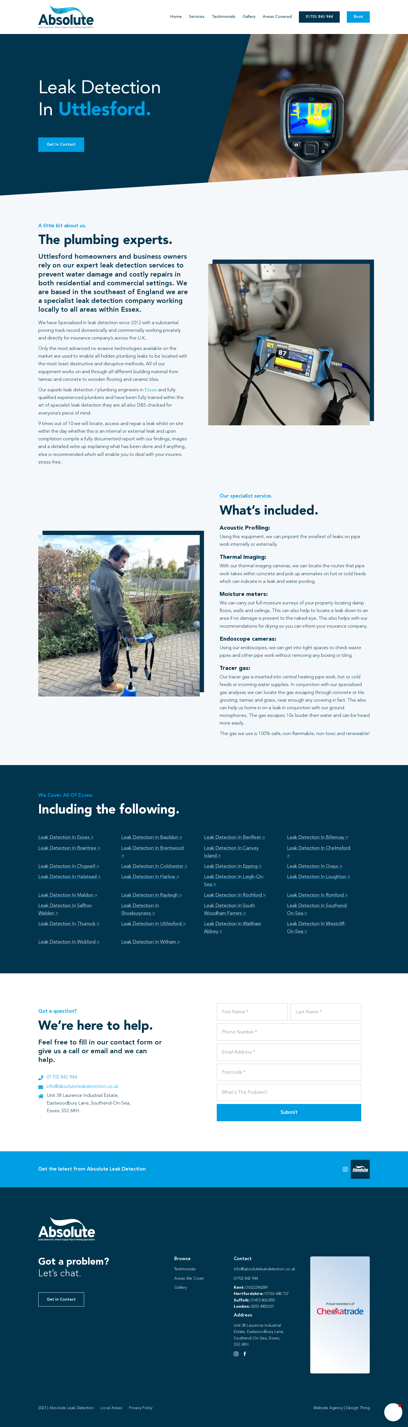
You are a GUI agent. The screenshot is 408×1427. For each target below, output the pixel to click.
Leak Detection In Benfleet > (234, 837)
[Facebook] (245, 1354)
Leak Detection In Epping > (233, 866)
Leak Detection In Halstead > (69, 876)
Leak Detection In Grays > (315, 866)
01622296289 (256, 1288)
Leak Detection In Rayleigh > (151, 895)
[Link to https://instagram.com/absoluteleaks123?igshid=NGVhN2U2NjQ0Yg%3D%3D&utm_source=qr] (345, 1169)
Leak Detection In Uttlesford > (153, 923)
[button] (393, 1412)
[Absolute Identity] (66, 7)
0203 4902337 (262, 1307)
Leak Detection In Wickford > (69, 942)
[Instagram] (236, 1354)
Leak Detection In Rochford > (235, 895)
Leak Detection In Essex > (66, 837)
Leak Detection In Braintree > (69, 848)
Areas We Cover (189, 1279)
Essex (150, 390)
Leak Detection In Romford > (317, 895)
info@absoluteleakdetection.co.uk (82, 1086)
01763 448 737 (277, 1294)
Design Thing (358, 1408)
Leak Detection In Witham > (150, 942)
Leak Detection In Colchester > (154, 866)
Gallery (180, 1288)
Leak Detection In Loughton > (318, 876)
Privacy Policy (140, 1408)
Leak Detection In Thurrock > (69, 923)
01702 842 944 (62, 1077)
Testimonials (185, 1269)
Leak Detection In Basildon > (151, 837)
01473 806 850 (263, 1300)
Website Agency (328, 1408)
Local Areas (111, 1408)
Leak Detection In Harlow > (150, 876)
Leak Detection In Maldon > (67, 895)
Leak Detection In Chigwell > (68, 866)
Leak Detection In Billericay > (317, 837)
